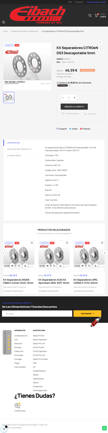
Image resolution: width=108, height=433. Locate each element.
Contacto (79, 2)
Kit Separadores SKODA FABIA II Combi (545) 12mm (18, 281)
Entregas (18, 359)
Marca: (60, 59)
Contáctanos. (20, 410)
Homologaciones (40, 390)
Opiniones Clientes (5, 342)
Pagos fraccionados (20, 365)
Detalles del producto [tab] (19, 149)
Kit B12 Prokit (38, 347)
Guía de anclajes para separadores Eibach (62, 212)
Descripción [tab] (13, 143)
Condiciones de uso (20, 337)
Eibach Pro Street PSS (40, 361)
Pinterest (86, 129)
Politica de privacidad (18, 353)
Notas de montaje (18, 345)
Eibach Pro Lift (39, 343)
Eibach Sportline (40, 339)
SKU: (59, 62)
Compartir (62, 129)
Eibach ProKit (38, 335)
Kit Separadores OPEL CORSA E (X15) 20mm (86, 281)
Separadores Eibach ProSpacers (14, 287)
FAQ (70, 2)
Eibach (67, 59)
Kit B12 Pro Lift (39, 355)
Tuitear (75, 129)
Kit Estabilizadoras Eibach (39, 371)
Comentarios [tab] (14, 155)
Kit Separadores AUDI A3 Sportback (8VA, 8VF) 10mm (53, 281)
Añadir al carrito (74, 106)
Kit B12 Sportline (40, 351)
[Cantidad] (68, 98)
